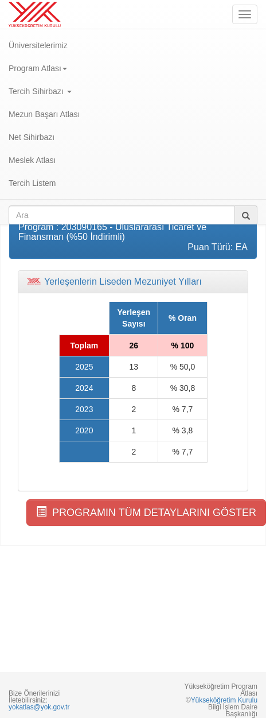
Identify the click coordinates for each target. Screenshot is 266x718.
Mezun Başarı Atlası (44, 114)
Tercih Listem (32, 183)
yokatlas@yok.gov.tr (39, 707)
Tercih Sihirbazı (40, 91)
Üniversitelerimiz (38, 45)
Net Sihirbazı (31, 137)
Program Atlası (38, 68)
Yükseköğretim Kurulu (224, 700)
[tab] (133, 282)
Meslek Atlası (32, 160)
